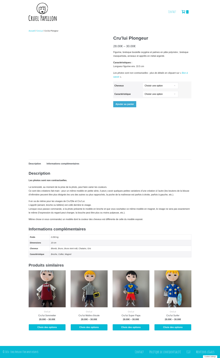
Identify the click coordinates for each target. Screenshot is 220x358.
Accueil (32, 31)
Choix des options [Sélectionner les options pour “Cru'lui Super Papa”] (131, 327)
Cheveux (119, 85)
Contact (172, 12)
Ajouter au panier (124, 104)
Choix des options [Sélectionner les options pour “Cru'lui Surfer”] (173, 327)
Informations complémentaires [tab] (63, 163)
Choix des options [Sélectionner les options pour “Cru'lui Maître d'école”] (89, 327)
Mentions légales (205, 351)
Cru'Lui (40, 31)
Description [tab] (35, 163)
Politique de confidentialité (165, 351)
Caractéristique (122, 94)
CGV (188, 351)
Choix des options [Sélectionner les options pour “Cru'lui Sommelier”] (47, 327)
